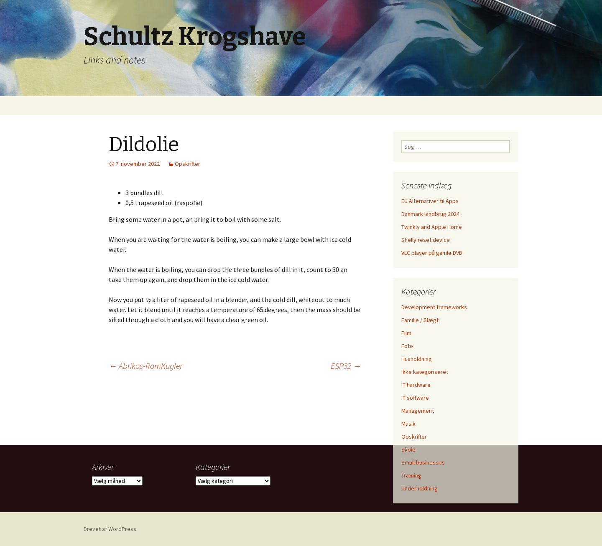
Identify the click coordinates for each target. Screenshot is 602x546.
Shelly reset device (425, 240)
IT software (415, 397)
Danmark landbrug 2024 (430, 214)
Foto (407, 346)
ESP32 (346, 366)
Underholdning (419, 488)
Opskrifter (187, 164)
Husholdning (416, 359)
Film (406, 333)
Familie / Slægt (420, 320)
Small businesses (423, 462)
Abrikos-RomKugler (145, 366)
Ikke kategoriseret (424, 372)
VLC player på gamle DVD (431, 252)
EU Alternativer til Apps (430, 201)
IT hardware (416, 385)
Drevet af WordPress (110, 529)
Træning (411, 475)
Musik (408, 423)
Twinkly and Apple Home (431, 227)
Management (417, 410)
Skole (408, 449)
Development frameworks (434, 307)
